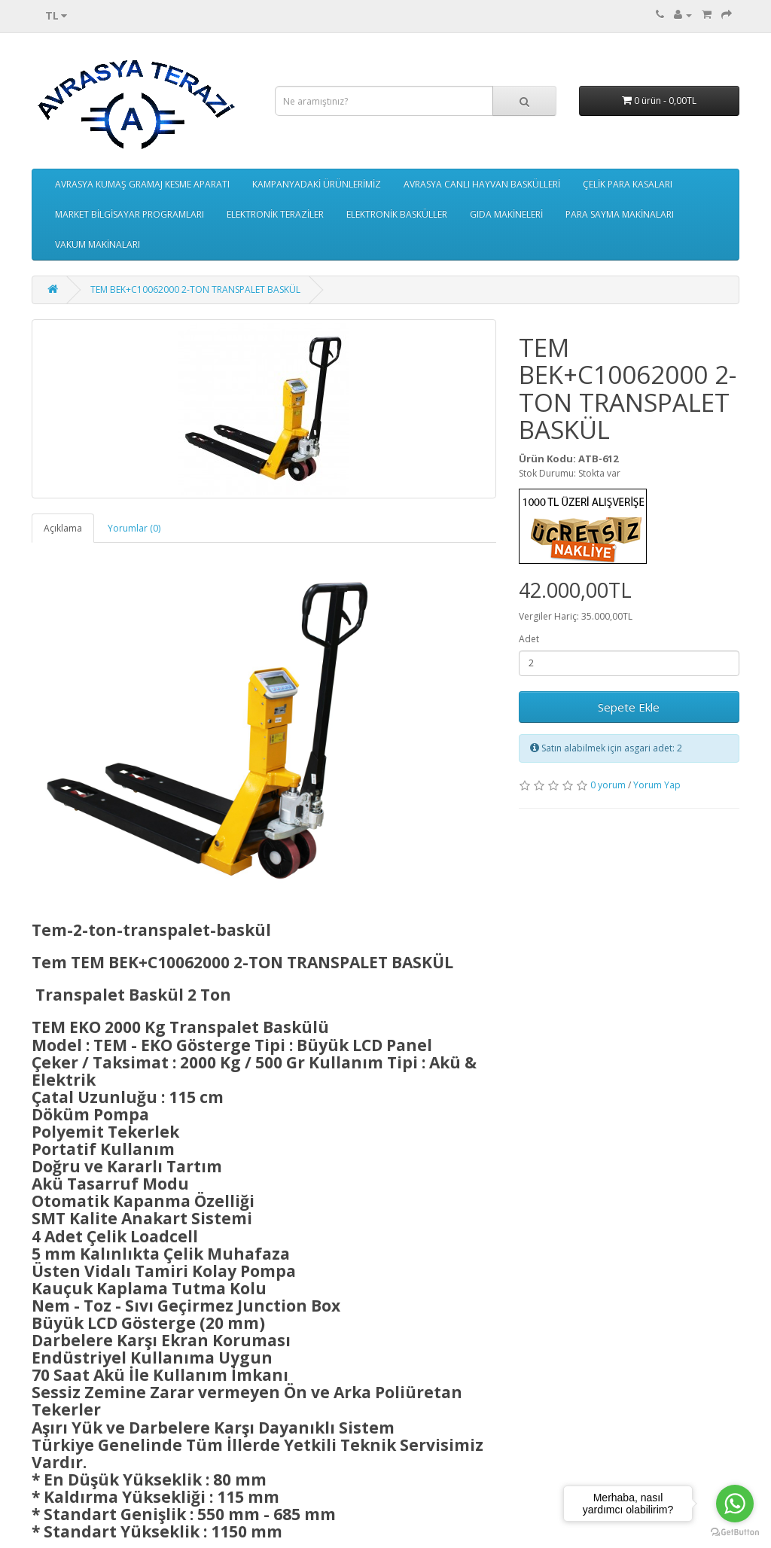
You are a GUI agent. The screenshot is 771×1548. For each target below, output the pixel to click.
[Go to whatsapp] (735, 1503)
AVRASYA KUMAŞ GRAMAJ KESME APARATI (142, 184)
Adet (529, 638)
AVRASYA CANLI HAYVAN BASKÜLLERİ (482, 184)
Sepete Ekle (629, 707)
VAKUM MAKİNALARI (97, 244)
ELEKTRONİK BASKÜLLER (396, 214)
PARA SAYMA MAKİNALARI (619, 214)
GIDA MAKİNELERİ (506, 214)
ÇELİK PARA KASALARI (627, 184)
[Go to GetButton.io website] (735, 1532)
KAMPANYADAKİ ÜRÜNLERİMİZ (316, 184)
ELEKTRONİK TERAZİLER (275, 214)
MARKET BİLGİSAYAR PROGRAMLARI (129, 214)
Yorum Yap (657, 785)
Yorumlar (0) (134, 528)
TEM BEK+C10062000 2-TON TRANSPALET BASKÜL (195, 289)
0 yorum (608, 785)
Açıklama (63, 528)
